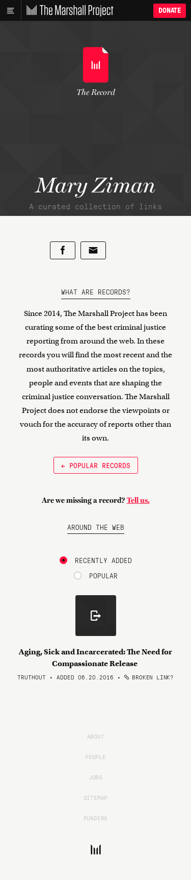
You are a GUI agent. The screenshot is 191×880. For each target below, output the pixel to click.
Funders (96, 818)
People (95, 756)
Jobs (95, 777)
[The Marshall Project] (67, 10)
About (95, 736)
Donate (169, 10)
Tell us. (138, 500)
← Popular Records (95, 465)
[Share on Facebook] (62, 250)
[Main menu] (10, 10)
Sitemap (96, 797)
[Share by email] (93, 250)
